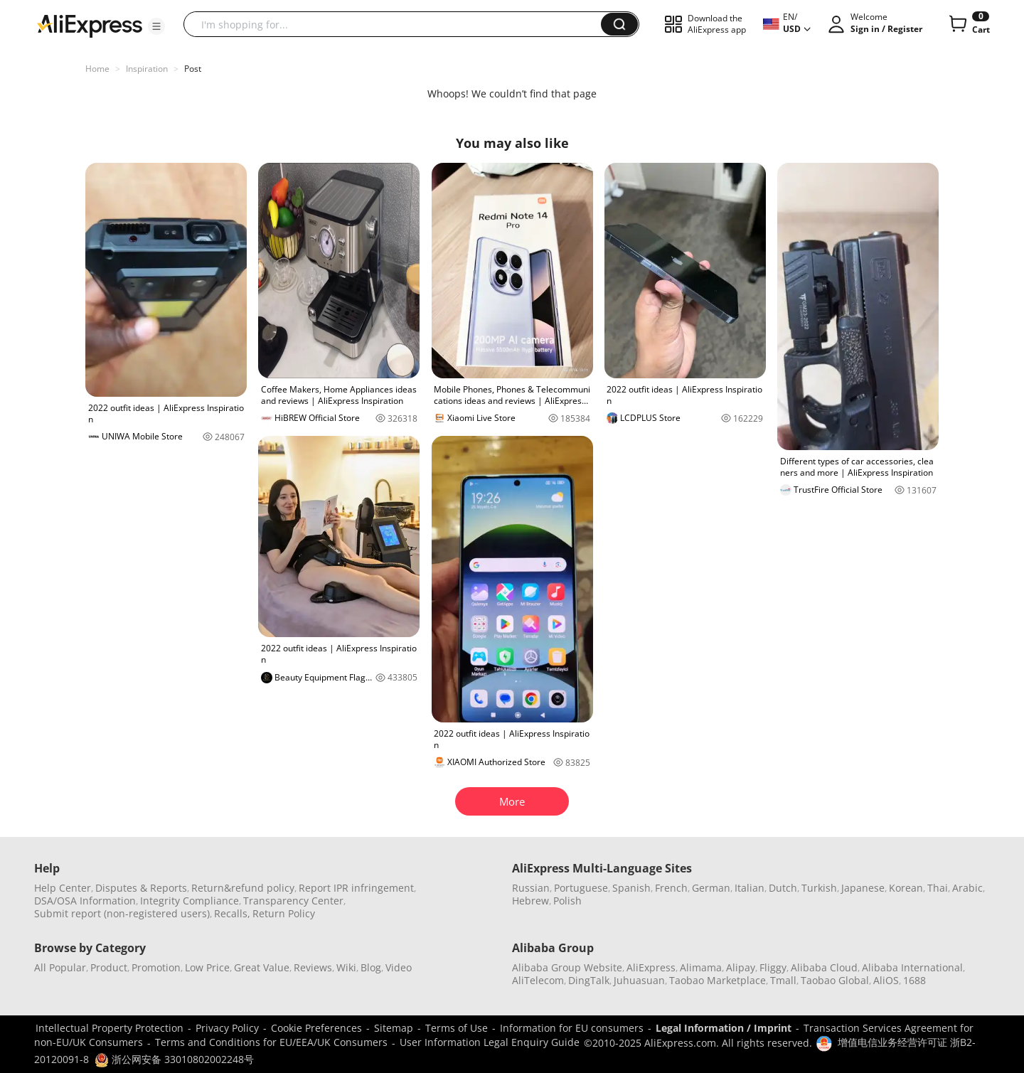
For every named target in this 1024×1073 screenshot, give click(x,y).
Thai (937, 888)
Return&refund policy (242, 888)
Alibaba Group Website (567, 967)
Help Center (62, 888)
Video (398, 967)
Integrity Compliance (189, 900)
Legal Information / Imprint (723, 1028)
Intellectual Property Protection (109, 1028)
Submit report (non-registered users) (122, 913)
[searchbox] (397, 24)
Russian (531, 888)
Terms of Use (456, 1028)
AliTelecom (538, 980)
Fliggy (772, 967)
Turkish (819, 888)
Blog (371, 967)
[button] (156, 26)
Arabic (967, 888)
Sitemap (393, 1028)
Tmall (783, 980)
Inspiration (147, 69)
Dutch (783, 888)
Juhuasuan (639, 980)
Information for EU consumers (572, 1028)
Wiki (346, 967)
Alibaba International (912, 967)
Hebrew (530, 900)
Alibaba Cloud (824, 967)
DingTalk (588, 980)
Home (97, 69)
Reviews (313, 967)
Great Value (261, 967)
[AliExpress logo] (89, 25)
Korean (906, 888)
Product (108, 967)
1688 (914, 980)
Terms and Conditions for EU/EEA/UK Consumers (271, 1042)
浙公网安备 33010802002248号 (174, 1059)
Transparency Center (293, 900)
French (671, 888)
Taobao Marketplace (717, 980)
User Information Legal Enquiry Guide (490, 1042)
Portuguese (581, 888)
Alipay (740, 967)
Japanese (863, 888)
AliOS (886, 980)
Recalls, (232, 913)
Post (192, 69)
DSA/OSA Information (85, 900)
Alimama (701, 967)
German (711, 888)
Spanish (631, 888)
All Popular (60, 967)
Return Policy (283, 913)
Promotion (156, 967)
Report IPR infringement (356, 888)
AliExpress (651, 967)
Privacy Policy (227, 1028)
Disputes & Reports (141, 888)
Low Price (207, 967)
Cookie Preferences (316, 1028)
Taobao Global (835, 980)
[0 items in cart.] (968, 24)
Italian (749, 888)
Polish (567, 900)
